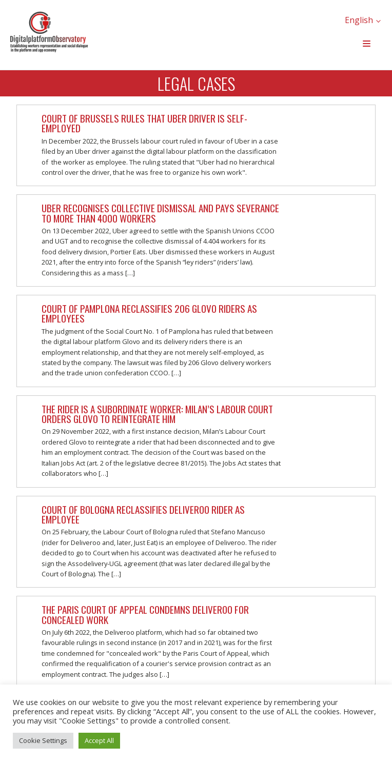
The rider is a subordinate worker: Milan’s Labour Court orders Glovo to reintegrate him (157, 413)
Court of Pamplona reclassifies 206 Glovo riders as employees (149, 313)
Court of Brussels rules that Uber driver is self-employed (144, 123)
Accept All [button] (99, 740)
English (359, 20)
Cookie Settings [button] (43, 740)
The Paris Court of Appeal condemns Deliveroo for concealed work (145, 614)
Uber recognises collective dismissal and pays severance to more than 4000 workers (160, 212)
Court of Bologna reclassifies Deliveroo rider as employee (143, 514)
